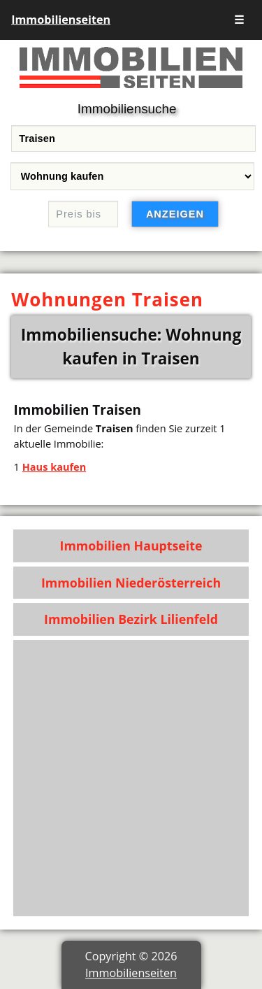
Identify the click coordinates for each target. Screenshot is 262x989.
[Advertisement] (131, 778)
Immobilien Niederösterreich (131, 582)
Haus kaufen (54, 467)
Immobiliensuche (127, 108)
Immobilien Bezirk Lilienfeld (131, 619)
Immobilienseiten (60, 19)
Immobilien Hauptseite (131, 545)
